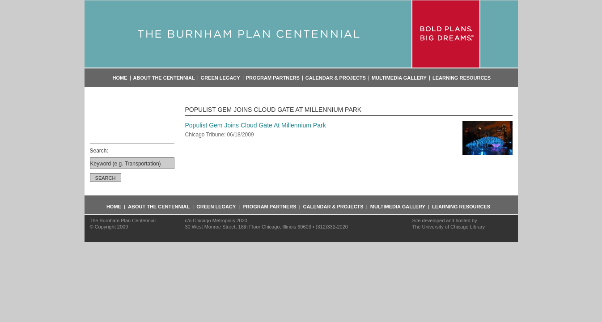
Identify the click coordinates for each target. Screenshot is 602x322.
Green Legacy (220, 78)
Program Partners (273, 78)
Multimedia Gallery (399, 78)
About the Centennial (164, 78)
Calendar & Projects (335, 78)
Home (120, 78)
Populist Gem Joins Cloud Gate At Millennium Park (255, 125)
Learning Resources (461, 78)
